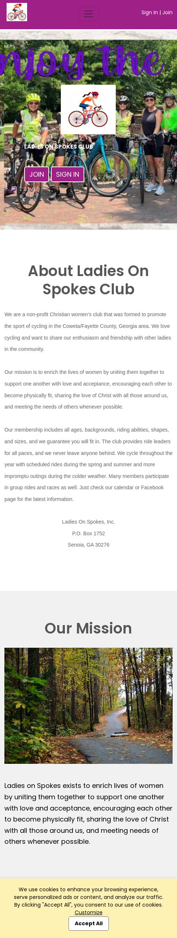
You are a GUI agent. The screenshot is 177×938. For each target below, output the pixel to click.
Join (167, 12)
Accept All (89, 923)
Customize (89, 912)
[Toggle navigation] (88, 14)
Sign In (149, 12)
